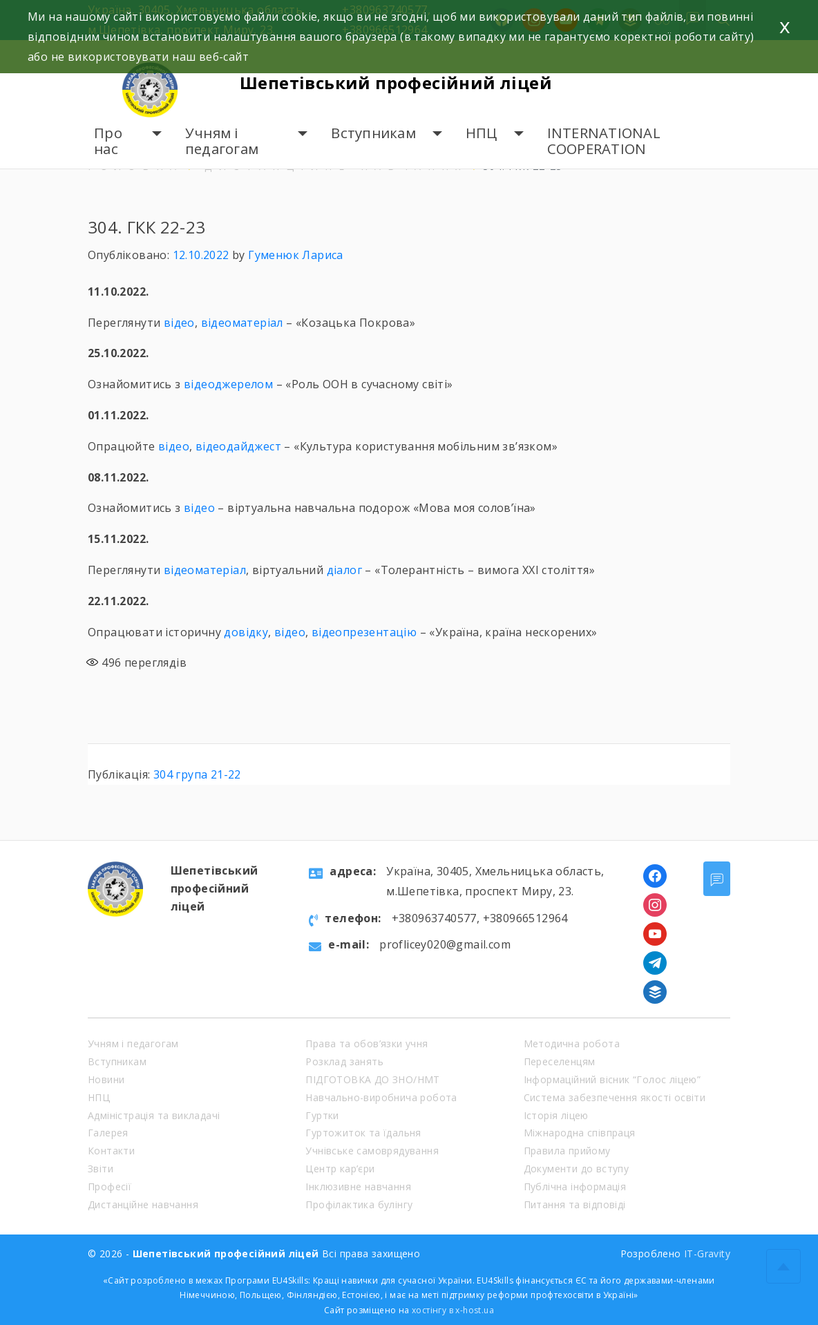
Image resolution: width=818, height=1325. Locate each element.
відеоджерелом (228, 384)
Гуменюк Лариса (295, 255)
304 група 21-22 (197, 774)
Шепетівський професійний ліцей (396, 82)
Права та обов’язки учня (366, 1043)
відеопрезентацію (364, 632)
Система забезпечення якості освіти (615, 1097)
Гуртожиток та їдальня (363, 1132)
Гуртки (322, 1115)
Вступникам (373, 133)
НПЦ (481, 133)
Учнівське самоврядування (372, 1150)
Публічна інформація (575, 1186)
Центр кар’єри (339, 1168)
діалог (344, 570)
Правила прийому (567, 1150)
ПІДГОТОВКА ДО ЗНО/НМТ (372, 1079)
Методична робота (572, 1043)
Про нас (108, 141)
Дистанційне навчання (143, 1204)
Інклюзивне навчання (358, 1186)
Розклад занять (344, 1061)
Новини (106, 1079)
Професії (109, 1186)
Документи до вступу (576, 1168)
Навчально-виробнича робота (381, 1097)
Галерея (108, 1132)
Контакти (111, 1150)
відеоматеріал (242, 322)
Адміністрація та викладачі (154, 1115)
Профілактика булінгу (358, 1204)
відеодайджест (238, 446)
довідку (246, 632)
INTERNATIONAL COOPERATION (603, 141)
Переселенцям (560, 1061)
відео (179, 322)
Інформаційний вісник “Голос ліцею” (612, 1079)
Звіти (100, 1168)
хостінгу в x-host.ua (453, 1310)
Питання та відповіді (575, 1204)
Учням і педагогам (221, 141)
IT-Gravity (707, 1253)
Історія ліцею (556, 1115)
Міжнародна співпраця (580, 1132)
